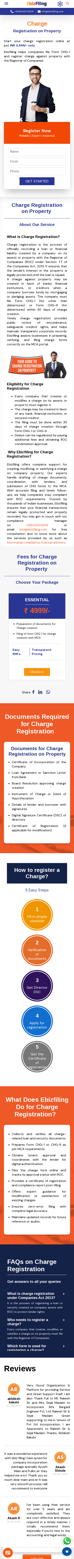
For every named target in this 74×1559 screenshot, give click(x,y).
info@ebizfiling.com (33, 529)
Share (26, 692)
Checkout (37, 672)
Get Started (37, 181)
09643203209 (37, 525)
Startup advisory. (53, 542)
